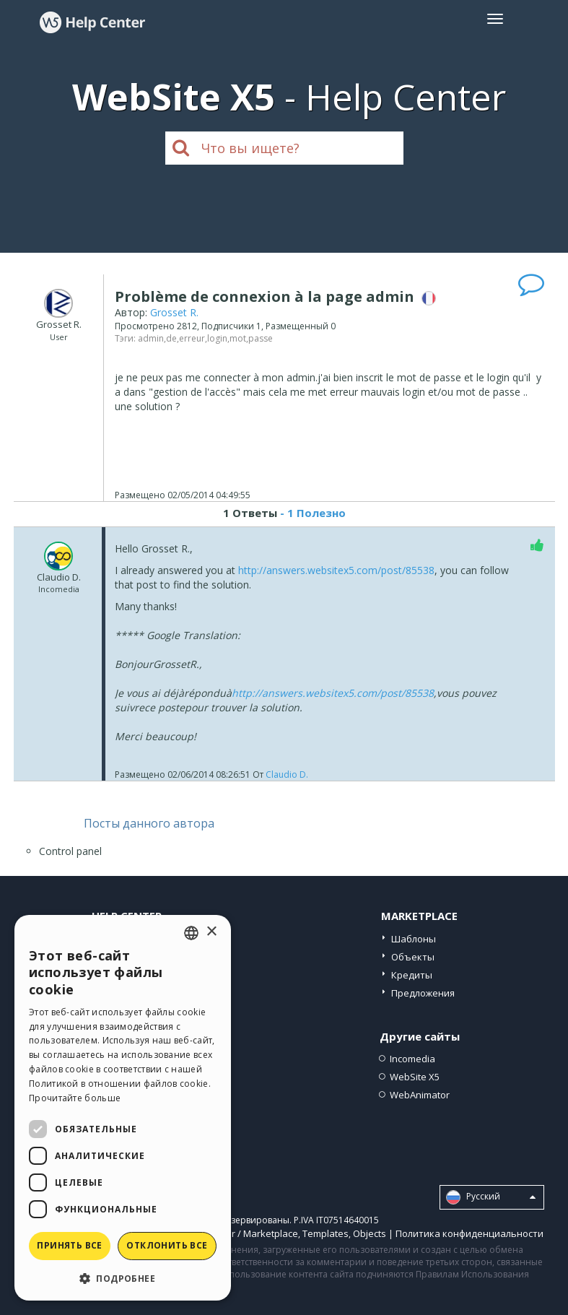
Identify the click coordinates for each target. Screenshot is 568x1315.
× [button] (211, 931)
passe (260, 338)
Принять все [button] (69, 1245)
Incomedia (412, 1058)
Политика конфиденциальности (469, 1233)
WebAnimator (420, 1094)
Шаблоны (413, 938)
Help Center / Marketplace (240, 1233)
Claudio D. (287, 774)
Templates (325, 1233)
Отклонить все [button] (166, 1245)
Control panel (70, 851)
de (171, 338)
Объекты (412, 956)
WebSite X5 (415, 1076)
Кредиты (411, 974)
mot (238, 338)
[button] (123, 1278)
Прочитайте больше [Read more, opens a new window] (75, 1098)
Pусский (491, 1197)
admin (151, 338)
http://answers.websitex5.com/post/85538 (336, 570)
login (217, 338)
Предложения (423, 992)
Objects (369, 1233)
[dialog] (122, 1108)
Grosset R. (174, 312)
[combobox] (191, 933)
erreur (192, 338)
